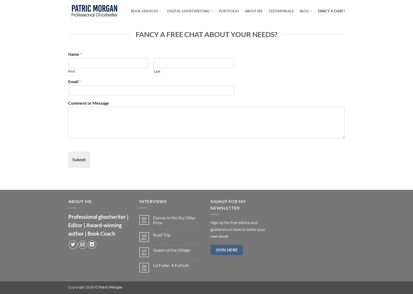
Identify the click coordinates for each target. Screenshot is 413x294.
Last (157, 71)
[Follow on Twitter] (73, 244)
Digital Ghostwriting (190, 10)
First (71, 71)
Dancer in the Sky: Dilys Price (174, 220)
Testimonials (281, 11)
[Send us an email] (82, 244)
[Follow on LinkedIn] (92, 244)
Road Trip (161, 234)
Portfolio (229, 11)
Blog (306, 10)
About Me (254, 11)
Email (74, 81)
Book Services (146, 10)
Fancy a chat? (331, 11)
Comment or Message (88, 102)
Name (75, 54)
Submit (79, 159)
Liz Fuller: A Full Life (171, 265)
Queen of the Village (171, 249)
